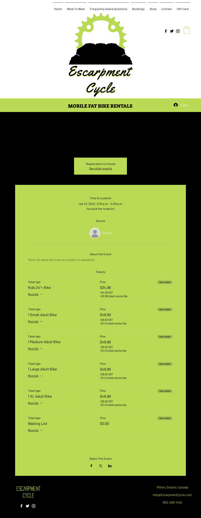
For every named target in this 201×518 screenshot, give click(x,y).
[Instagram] (177, 31)
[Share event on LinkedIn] (110, 465)
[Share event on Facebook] (91, 465)
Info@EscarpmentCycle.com (172, 495)
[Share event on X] (100, 465)
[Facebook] (165, 31)
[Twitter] (171, 31)
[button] (186, 30)
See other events (100, 168)
